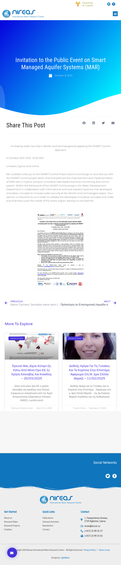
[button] (115, 13)
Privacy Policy (89, 550)
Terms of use (104, 550)
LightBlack (65, 557)
